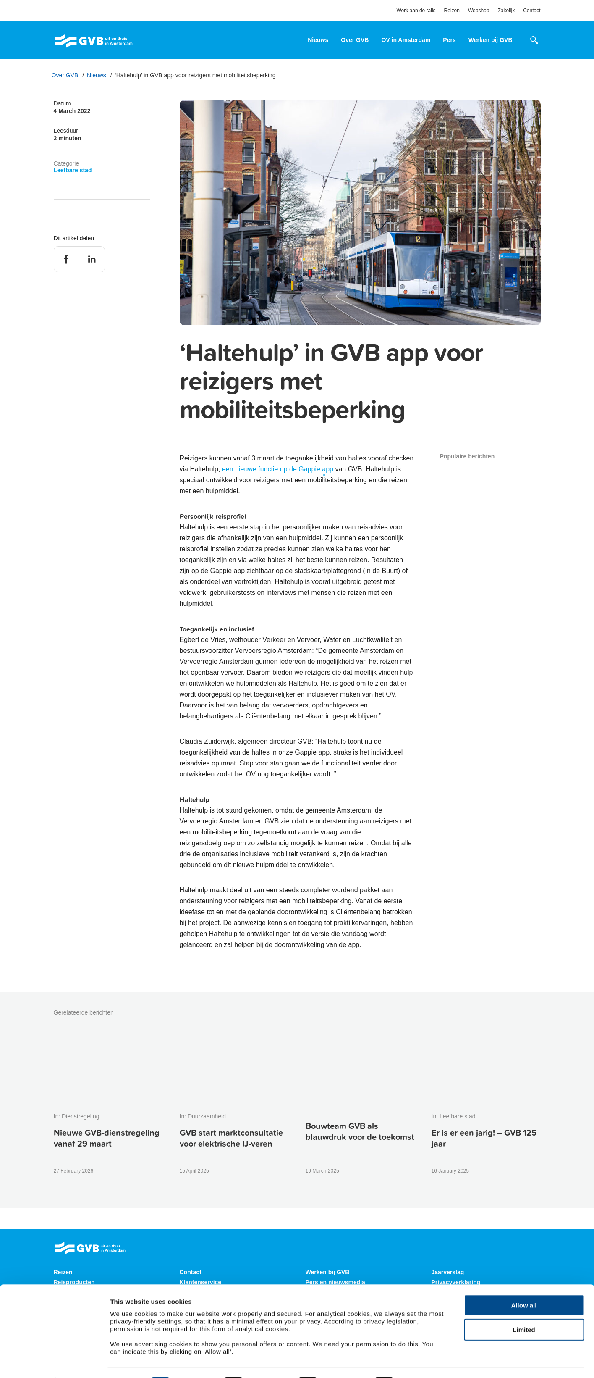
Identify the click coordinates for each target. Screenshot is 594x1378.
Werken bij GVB (490, 40)
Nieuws (318, 40)
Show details (431, 1361)
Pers (449, 40)
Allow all (524, 1282)
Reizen (452, 10)
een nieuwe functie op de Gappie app (277, 469)
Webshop (478, 10)
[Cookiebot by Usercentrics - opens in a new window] (54, 1361)
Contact (531, 10)
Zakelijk (506, 10)
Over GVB (355, 40)
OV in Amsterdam (405, 40)
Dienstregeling (80, 1116)
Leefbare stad (73, 170)
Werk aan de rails (415, 10)
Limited (524, 1307)
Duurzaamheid (207, 1116)
